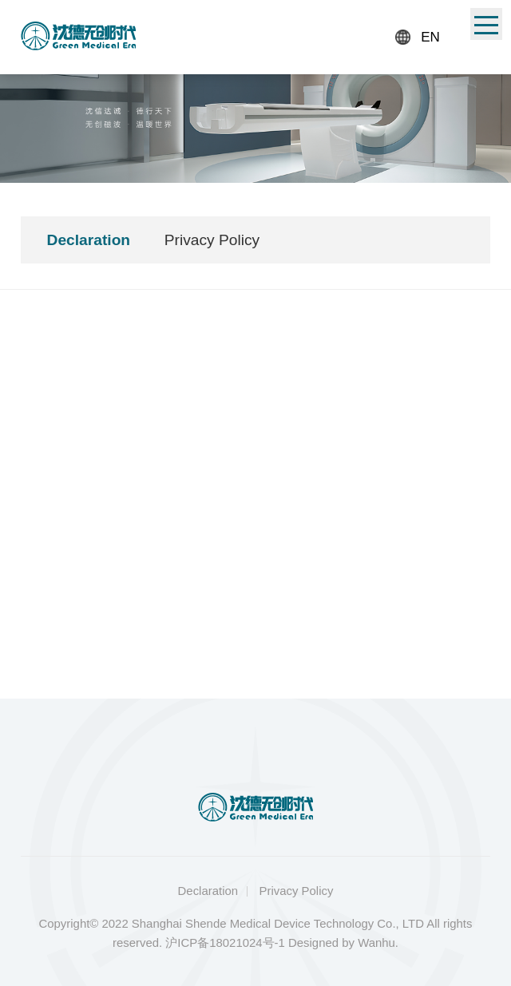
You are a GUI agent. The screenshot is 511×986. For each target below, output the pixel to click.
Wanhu (376, 942)
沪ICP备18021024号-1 (225, 942)
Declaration (89, 240)
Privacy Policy (211, 240)
